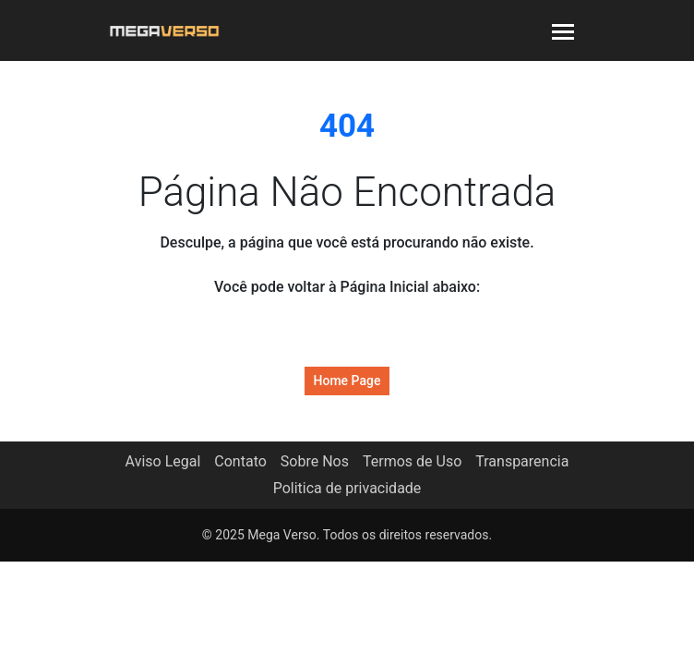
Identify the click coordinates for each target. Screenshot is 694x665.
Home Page (347, 380)
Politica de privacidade (347, 488)
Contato (240, 461)
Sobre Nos (315, 461)
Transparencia (521, 461)
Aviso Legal (163, 461)
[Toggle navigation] (563, 30)
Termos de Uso (412, 461)
